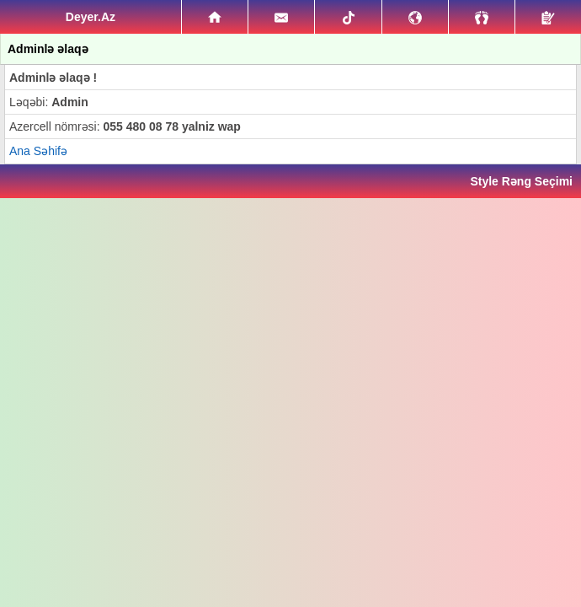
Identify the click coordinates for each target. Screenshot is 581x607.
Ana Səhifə (38, 151)
